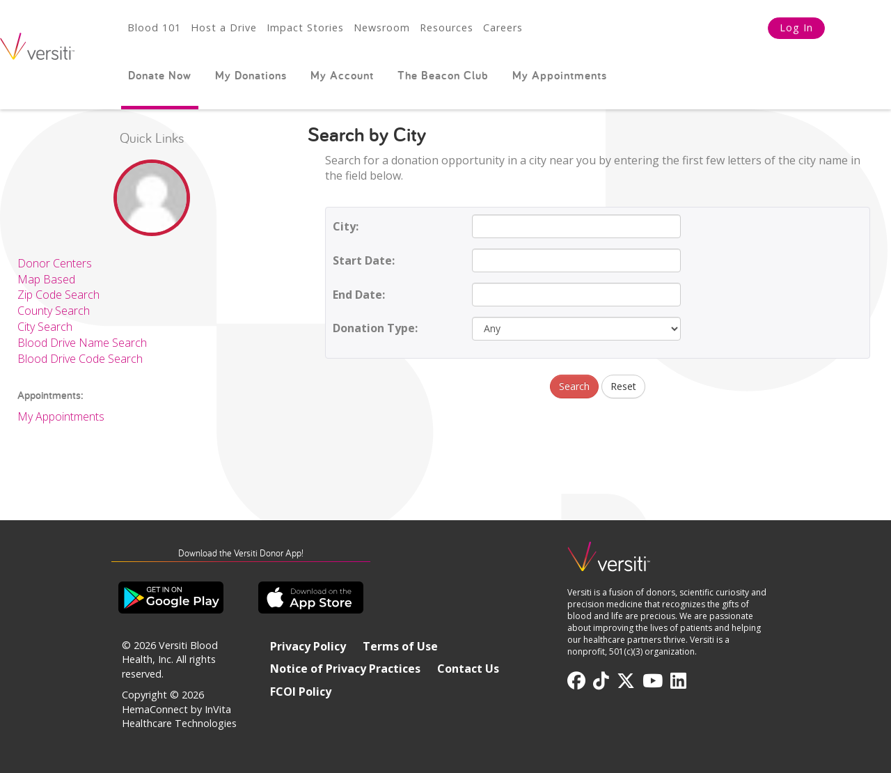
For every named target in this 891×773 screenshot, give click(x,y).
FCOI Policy (300, 691)
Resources (446, 27)
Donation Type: (375, 328)
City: (345, 226)
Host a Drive (224, 27)
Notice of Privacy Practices (345, 668)
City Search (44, 326)
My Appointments (559, 75)
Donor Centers (54, 263)
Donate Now (159, 75)
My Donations (251, 75)
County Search (53, 310)
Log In (796, 27)
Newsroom (382, 27)
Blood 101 (154, 27)
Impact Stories (305, 27)
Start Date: (364, 260)
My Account (342, 75)
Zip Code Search (58, 294)
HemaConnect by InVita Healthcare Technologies (179, 717)
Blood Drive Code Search (80, 358)
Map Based (46, 279)
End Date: (359, 294)
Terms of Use (400, 646)
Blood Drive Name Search (82, 342)
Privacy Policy (308, 646)
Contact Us (468, 668)
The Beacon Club (443, 75)
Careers (503, 27)
